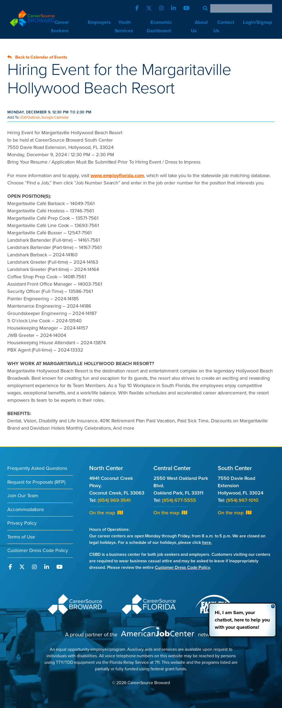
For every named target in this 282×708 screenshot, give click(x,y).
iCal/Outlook (30, 117)
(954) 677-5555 (179, 500)
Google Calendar (55, 117)
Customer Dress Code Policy (37, 550)
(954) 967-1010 (242, 500)
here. (207, 542)
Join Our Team (22, 496)
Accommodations (25, 509)
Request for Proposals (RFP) (36, 482)
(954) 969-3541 (114, 500)
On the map (106, 513)
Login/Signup (257, 22)
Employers (99, 22)
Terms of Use (21, 537)
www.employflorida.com (117, 175)
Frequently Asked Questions (37, 468)
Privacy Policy (22, 523)
